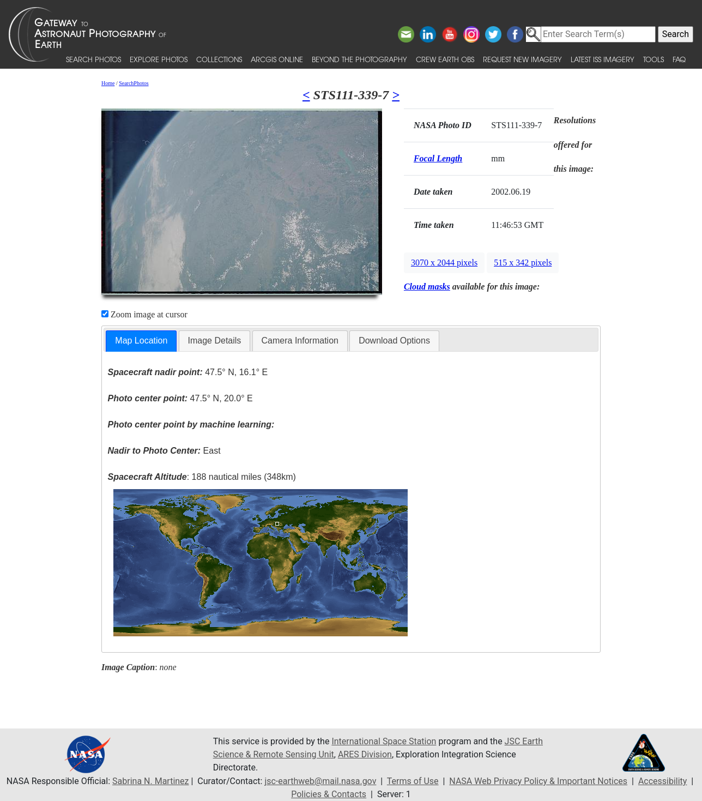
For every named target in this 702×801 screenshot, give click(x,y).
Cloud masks (427, 286)
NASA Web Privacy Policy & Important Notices (538, 781)
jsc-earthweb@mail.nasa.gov (320, 781)
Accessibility (662, 781)
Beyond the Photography (359, 59)
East (164, 450)
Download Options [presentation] (394, 340)
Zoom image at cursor (144, 314)
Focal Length (438, 158)
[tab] (141, 341)
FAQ (679, 59)
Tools (653, 59)
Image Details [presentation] (214, 340)
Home (107, 83)
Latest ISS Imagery (602, 59)
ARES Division (365, 754)
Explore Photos (158, 59)
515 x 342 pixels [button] (523, 262)
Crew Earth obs (445, 59)
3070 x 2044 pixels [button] (444, 262)
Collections (219, 59)
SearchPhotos (133, 83)
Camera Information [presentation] (300, 340)
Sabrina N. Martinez (150, 781)
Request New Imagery (522, 59)
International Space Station (383, 741)
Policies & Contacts (328, 794)
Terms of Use (413, 781)
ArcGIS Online (277, 59)
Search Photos (93, 59)
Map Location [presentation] (141, 340)
